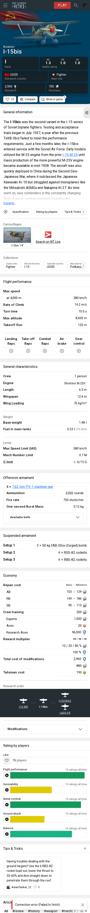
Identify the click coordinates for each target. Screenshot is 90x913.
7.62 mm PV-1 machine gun (32, 487)
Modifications (17, 729)
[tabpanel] (45, 505)
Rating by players (46, 211)
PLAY (62, 5)
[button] (87, 112)
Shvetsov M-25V (74, 383)
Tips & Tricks (73, 211)
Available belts (20, 517)
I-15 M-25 (70, 155)
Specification (20, 211)
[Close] (82, 904)
